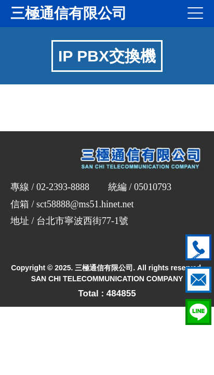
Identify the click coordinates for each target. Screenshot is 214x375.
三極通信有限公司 (68, 13)
